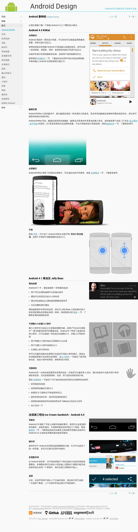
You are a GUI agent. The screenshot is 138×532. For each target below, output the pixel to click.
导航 (3, 43)
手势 (3, 34)
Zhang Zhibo (80, 519)
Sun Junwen (43, 519)
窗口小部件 (64, 357)
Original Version (53, 17)
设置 (3, 86)
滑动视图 (5, 60)
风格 (3, 21)
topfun (92, 506)
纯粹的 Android (8, 103)
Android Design (83, 6)
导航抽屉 (5, 51)
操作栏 (4, 47)
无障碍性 (5, 99)
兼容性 (4, 94)
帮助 (3, 90)
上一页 (114, 16)
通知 (3, 77)
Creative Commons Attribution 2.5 (65, 506)
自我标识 (41, 58)
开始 (3, 16)
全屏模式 (5, 64)
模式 (3, 25)
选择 (3, 69)
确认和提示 (6, 73)
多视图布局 (6, 56)
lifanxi (97, 506)
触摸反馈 (110, 123)
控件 (3, 107)
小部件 (4, 81)
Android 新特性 (8, 30)
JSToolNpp (114, 519)
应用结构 (5, 38)
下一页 (131, 16)
